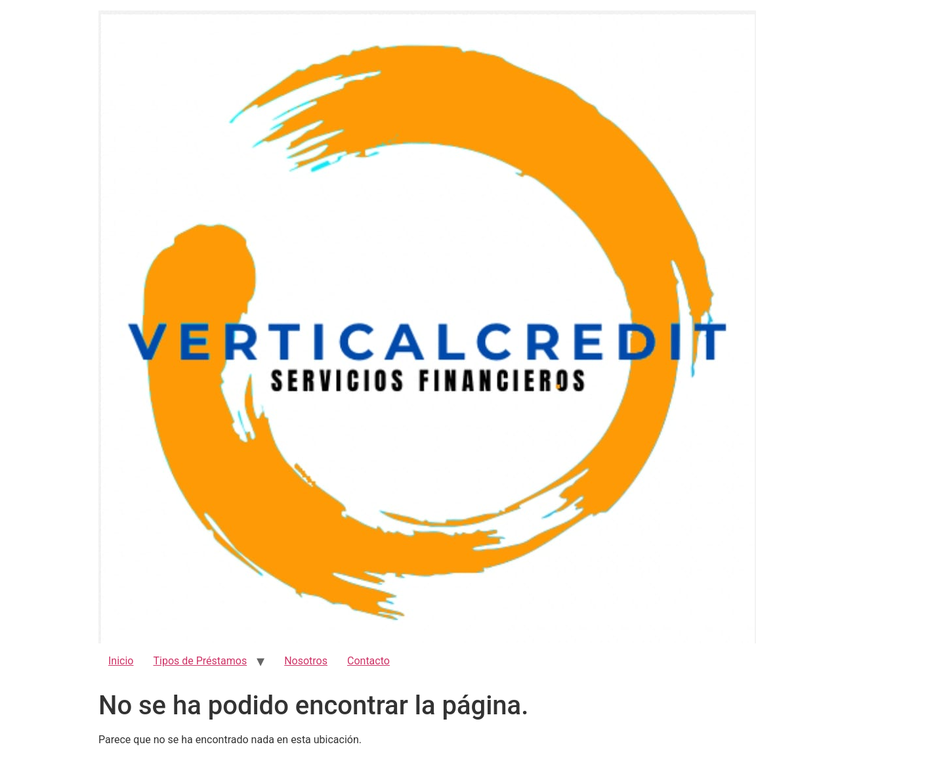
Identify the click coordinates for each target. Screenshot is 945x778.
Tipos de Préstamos (200, 661)
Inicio (120, 661)
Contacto (368, 661)
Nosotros (305, 661)
